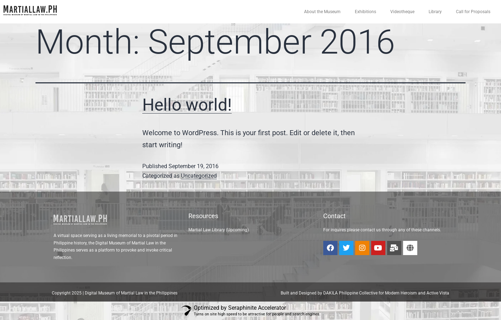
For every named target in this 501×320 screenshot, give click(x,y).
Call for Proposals (473, 11)
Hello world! (187, 105)
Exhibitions (365, 11)
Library (435, 11)
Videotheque (402, 11)
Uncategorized (199, 175)
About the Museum (322, 11)
